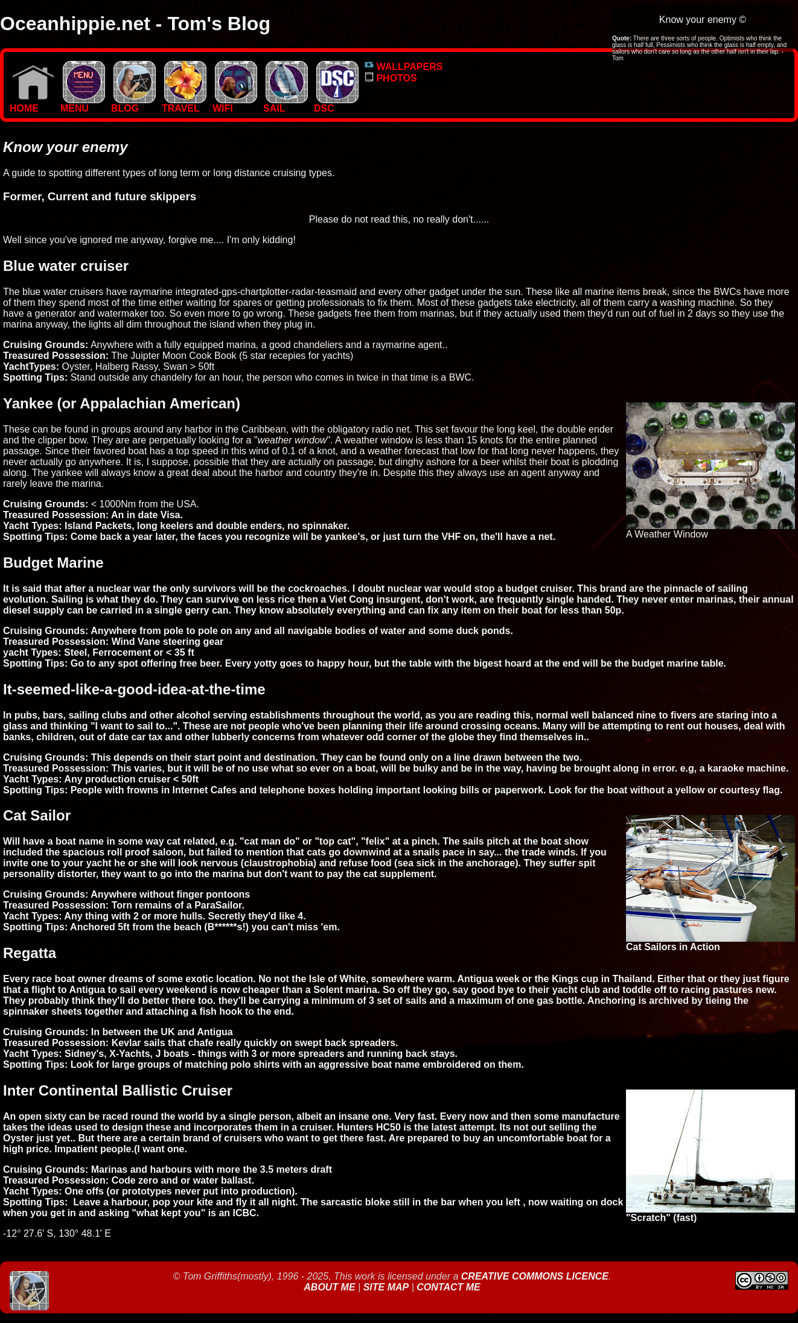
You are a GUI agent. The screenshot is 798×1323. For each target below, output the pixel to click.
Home (32, 104)
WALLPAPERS (403, 67)
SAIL (285, 104)
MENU (82, 104)
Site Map (386, 1287)
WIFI (234, 104)
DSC (336, 104)
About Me (331, 1287)
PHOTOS (391, 78)
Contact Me (448, 1287)
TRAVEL (184, 104)
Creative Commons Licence (534, 1276)
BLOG (133, 104)
